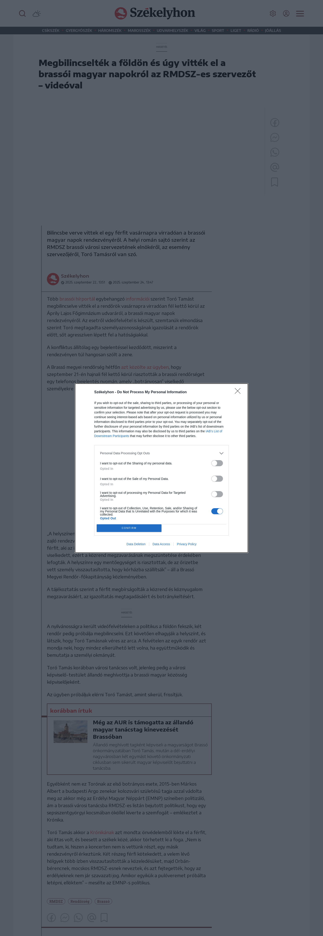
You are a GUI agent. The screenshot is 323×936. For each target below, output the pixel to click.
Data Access (161, 544)
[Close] (239, 392)
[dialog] (161, 468)
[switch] (217, 463)
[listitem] (161, 453)
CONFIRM (129, 528)
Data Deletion (136, 544)
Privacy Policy (186, 544)
